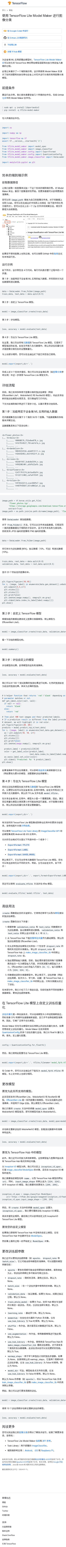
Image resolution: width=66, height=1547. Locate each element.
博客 (4, 1502)
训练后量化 (7, 1014)
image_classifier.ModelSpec (20, 1170)
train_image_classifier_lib (14, 1382)
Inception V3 (10, 1166)
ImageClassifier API (50, 831)
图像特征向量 (36, 938)
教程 (10, 10)
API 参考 (47, 1441)
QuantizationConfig (11, 1032)
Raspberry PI (47, 1450)
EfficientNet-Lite (13, 1100)
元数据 (26, 342)
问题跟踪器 (6, 1527)
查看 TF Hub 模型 (13, 51)
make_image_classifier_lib (38, 952)
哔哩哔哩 (6, 1515)
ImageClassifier (39, 1445)
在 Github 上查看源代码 (15, 37)
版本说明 (6, 1531)
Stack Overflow (8, 1535)
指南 (56, 253)
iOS (36, 1450)
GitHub (5, 1507)
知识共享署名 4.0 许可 (43, 1459)
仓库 (4, 98)
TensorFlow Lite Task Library (24, 831)
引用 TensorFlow (9, 1544)
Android (28, 1450)
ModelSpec (36, 1236)
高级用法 (42, 770)
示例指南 (25, 825)
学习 (4, 10)
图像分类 (57, 372)
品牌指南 (6, 1539)
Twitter (5, 1511)
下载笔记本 (10, 44)
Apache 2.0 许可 (22, 1462)
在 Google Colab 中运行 (16, 31)
